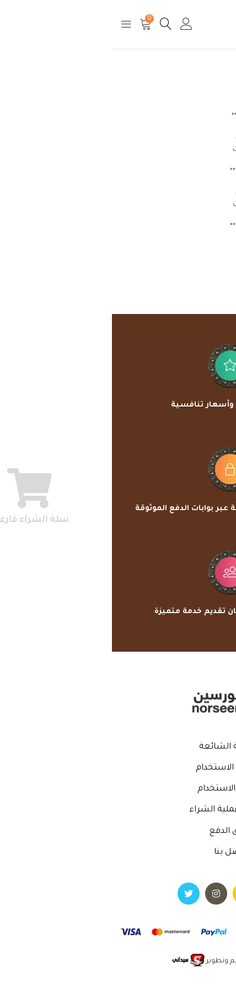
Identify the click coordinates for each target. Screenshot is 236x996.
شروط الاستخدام (118, 789)
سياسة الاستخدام (118, 768)
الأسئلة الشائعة (118, 747)
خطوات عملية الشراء (118, 810)
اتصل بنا (118, 852)
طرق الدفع (118, 831)
